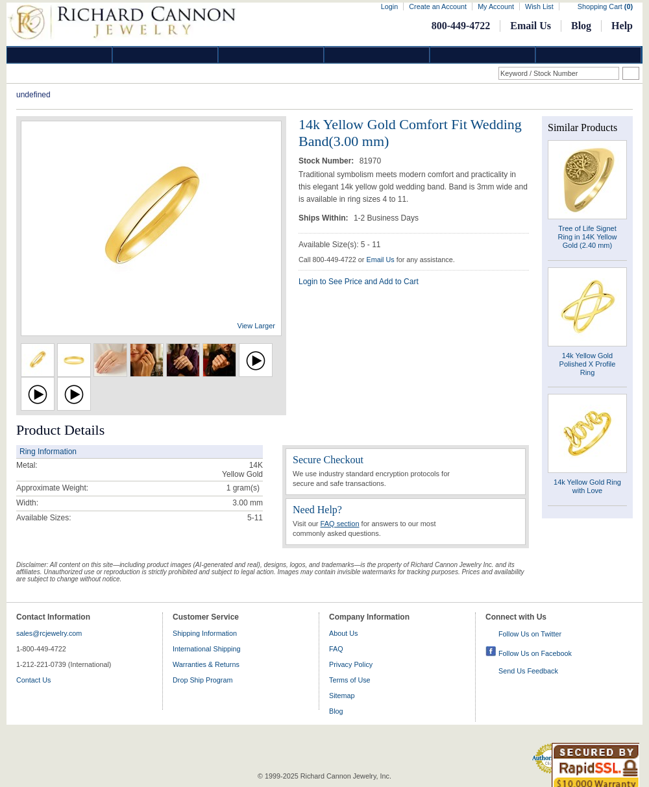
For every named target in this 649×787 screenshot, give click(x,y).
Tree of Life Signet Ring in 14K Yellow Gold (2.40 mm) (587, 236)
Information (482, 55)
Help (622, 25)
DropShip (588, 55)
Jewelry (377, 55)
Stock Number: (327, 160)
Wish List (539, 6)
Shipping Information (205, 633)
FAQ (336, 649)
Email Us (530, 25)
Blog (581, 25)
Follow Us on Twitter (529, 634)
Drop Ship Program (202, 680)
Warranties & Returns (206, 664)
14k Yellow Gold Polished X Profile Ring (587, 364)
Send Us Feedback (528, 671)
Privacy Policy (351, 664)
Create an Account (438, 6)
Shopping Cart (605, 6)
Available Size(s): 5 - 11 (340, 244)
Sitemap (342, 695)
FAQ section (340, 523)
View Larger (257, 326)
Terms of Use (350, 680)
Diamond (59, 55)
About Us (343, 633)
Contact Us (33, 680)
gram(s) (243, 487)
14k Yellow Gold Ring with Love (587, 486)
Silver (271, 55)
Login (389, 6)
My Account (496, 6)
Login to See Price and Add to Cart (359, 281)
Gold (165, 55)
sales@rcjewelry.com (49, 633)
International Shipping (206, 649)
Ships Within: (324, 218)
